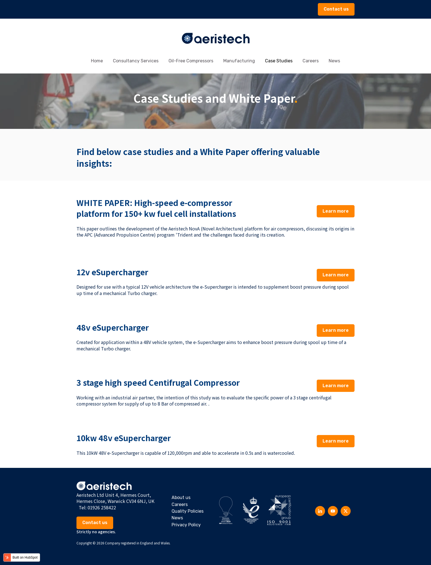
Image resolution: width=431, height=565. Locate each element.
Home (97, 60)
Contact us (336, 9)
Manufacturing (239, 60)
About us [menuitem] (181, 497)
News (334, 60)
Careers (311, 60)
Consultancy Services (135, 60)
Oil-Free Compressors (191, 60)
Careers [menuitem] (180, 504)
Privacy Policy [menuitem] (186, 524)
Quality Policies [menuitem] (188, 511)
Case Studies (279, 60)
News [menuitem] (177, 517)
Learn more (336, 211)
